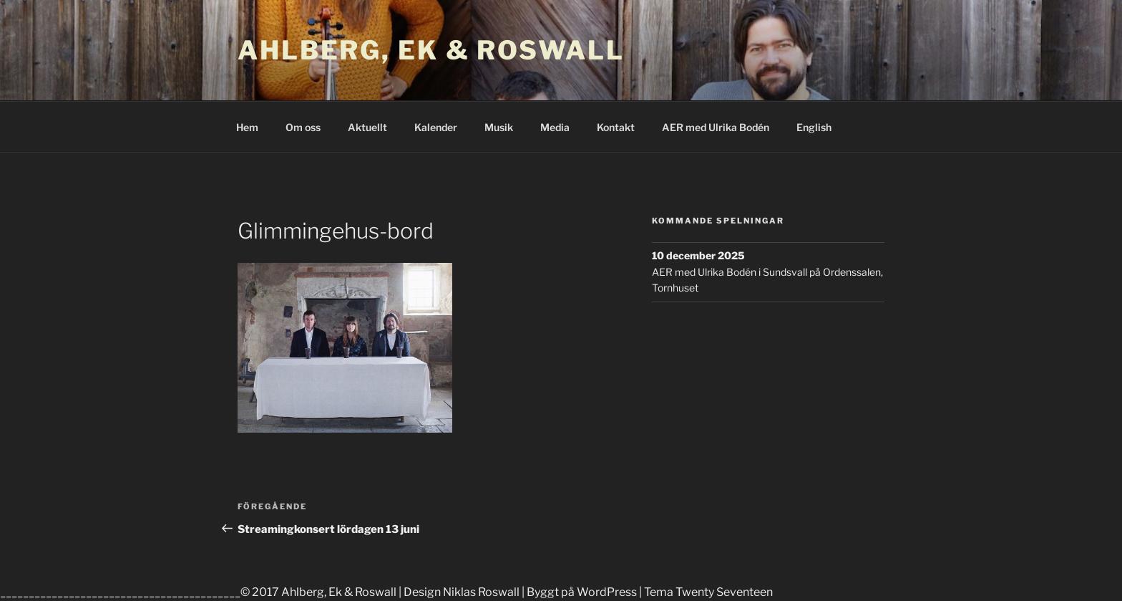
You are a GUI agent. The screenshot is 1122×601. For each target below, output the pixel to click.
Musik (498, 127)
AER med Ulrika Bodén (715, 127)
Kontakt (616, 127)
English (813, 127)
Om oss (303, 127)
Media (555, 127)
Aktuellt (367, 127)
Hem (247, 127)
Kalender (435, 127)
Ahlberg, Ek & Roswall (431, 50)
